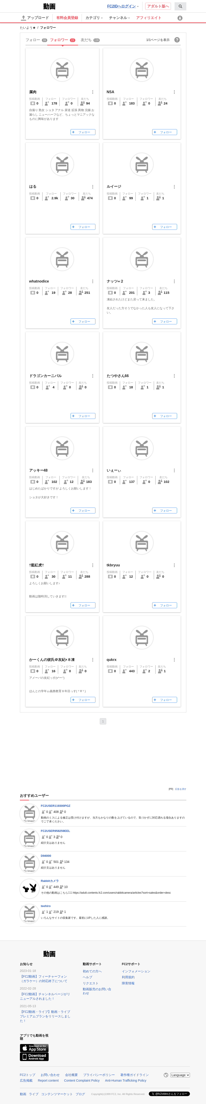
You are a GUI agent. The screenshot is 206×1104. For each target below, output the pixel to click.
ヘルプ (87, 977)
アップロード (35, 18)
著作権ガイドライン (134, 1075)
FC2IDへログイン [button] (122, 6)
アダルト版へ (158, 6)
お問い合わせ (50, 1075)
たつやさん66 (118, 376)
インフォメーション (136, 971)
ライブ (33, 1094)
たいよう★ (28, 27)
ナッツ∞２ (115, 281)
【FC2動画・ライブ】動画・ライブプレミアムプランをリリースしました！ (45, 1016)
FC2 (31, 5)
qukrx (112, 660)
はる (32, 186)
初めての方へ (92, 971)
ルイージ (114, 186)
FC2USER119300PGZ (56, 805)
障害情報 (128, 983)
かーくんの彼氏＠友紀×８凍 (52, 660)
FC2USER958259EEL (55, 831)
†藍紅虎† (36, 565)
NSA (110, 92)
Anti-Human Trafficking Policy (126, 1080)
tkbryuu (113, 565)
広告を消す (180, 789)
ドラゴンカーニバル (45, 376)
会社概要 (71, 1075)
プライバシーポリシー (99, 1075)
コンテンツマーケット (57, 1094)
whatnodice (39, 281)
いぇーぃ (114, 470)
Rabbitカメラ (50, 881)
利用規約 (128, 977)
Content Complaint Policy (81, 1080)
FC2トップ (27, 1075)
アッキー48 (38, 470)
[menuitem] (180, 6)
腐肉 (32, 92)
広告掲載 (26, 1080)
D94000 (46, 855)
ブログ (80, 1094)
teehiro (46, 906)
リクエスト (91, 983)
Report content (48, 1080)
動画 (23, 1094)
